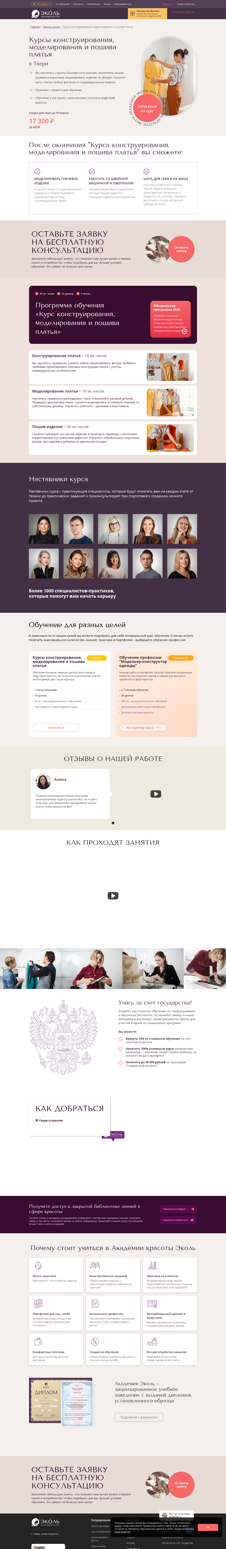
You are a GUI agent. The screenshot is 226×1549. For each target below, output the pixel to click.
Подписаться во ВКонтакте (178, 1220)
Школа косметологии (102, 1531)
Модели (131, 1537)
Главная (35, 27)
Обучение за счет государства (177, 1542)
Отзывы (131, 1542)
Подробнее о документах (138, 1417)
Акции (107, 4)
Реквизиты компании (172, 1537)
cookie (118, 1525)
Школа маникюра (100, 1526)
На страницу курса (142, 727)
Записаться (56, 727)
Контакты (78, 4)
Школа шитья (51, 27)
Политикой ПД (122, 1531)
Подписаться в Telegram (178, 1209)
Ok (208, 1527)
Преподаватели (122, 4)
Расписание (93, 4)
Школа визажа (98, 1546)
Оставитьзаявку (181, 249)
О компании (62, 4)
